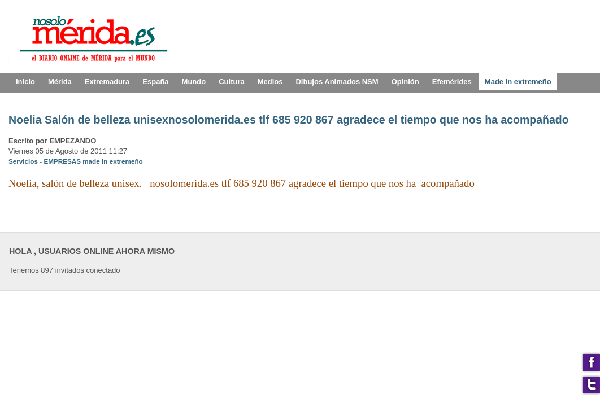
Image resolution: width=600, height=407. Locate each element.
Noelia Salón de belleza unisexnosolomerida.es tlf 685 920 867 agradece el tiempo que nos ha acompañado (288, 119)
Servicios (24, 161)
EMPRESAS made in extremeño (93, 161)
